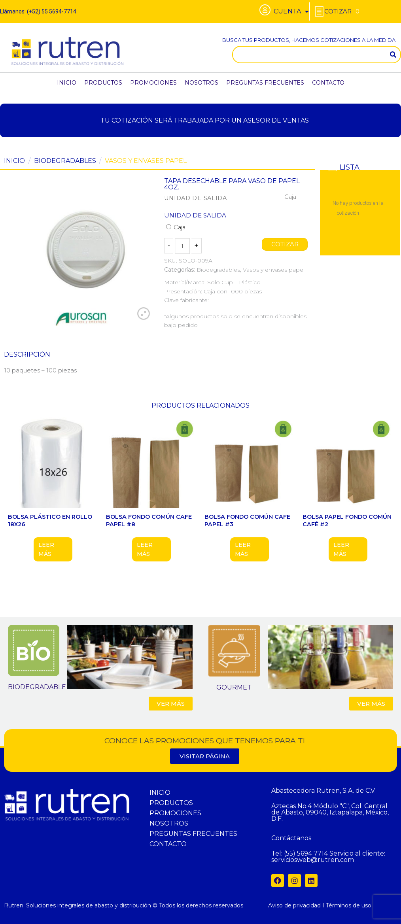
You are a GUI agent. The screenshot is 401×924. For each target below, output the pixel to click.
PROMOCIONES (153, 82)
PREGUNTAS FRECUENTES (265, 82)
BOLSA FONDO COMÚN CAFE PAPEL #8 (149, 520)
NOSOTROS (201, 82)
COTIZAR (285, 244)
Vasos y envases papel (146, 160)
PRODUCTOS (103, 82)
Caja (175, 227)
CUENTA (291, 11)
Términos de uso (348, 905)
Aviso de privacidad (294, 905)
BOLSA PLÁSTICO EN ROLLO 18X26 (50, 520)
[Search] (393, 54)
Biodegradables (65, 160)
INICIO (66, 82)
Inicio (14, 160)
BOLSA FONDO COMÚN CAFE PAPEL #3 (247, 520)
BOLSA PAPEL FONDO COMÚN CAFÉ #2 (347, 520)
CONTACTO (328, 82)
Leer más (46, 549)
